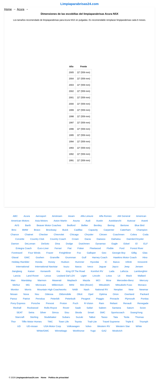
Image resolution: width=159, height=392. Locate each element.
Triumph (143, 321)
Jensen (139, 266)
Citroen (103, 234)
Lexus (48, 275)
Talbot (92, 317)
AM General (124, 216)
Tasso (104, 317)
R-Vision (88, 303)
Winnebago (61, 330)
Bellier (84, 225)
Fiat (70, 248)
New (131, 289)
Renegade (142, 303)
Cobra (133, 234)
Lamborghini (140, 271)
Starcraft (19, 317)
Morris (28, 289)
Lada (111, 271)
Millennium (57, 284)
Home (8, 9)
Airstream (57, 216)
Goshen (40, 257)
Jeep (126, 266)
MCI (98, 280)
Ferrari (58, 248)
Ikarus (116, 262)
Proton (63, 303)
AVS (17, 225)
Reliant (113, 303)
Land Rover (32, 275)
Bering (111, 225)
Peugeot (85, 298)
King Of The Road (75, 271)
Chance (15, 234)
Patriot (26, 298)
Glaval (15, 257)
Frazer (49, 252)
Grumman (70, 257)
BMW (25, 229)
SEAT (20, 312)
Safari (90, 307)
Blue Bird (139, 225)
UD (19, 326)
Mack (129, 275)
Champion (141, 229)
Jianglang (17, 271)
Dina (57, 243)
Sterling (34, 317)
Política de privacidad (58, 377)
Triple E (129, 321)
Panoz (13, 298)
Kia (58, 271)
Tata (115, 317)
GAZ (104, 330)
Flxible (110, 248)
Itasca (78, 266)
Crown (75, 239)
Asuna (76, 220)
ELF (145, 243)
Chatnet (29, 234)
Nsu (37, 294)
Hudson (65, 262)
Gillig (134, 252)
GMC (27, 257)
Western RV (103, 326)
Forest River (136, 248)
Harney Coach (99, 257)
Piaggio (100, 298)
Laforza (124, 271)
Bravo (37, 229)
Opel (90, 294)
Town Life (64, 321)
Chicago (74, 234)
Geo (104, 252)
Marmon (42, 280)
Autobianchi (115, 220)
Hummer (79, 262)
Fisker (80, 248)
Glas (145, 252)
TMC (50, 321)
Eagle (114, 243)
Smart (91, 312)
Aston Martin (60, 220)
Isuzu (66, 266)
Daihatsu (116, 239)
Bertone (124, 225)
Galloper (91, 252)
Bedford (71, 225)
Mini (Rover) (86, 284)
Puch (75, 303)
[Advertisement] (79, 43)
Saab (78, 307)
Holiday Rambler (20, 262)
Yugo (93, 330)
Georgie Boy (118, 252)
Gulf (84, 257)
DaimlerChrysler (135, 239)
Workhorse (78, 330)
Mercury (144, 280)
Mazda (86, 280)
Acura (20, 9)
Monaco (142, 284)
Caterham (125, 229)
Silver (43, 312)
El (136, 243)
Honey (51, 262)
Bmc (14, 229)
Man (13, 280)
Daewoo (101, 239)
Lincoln (96, 275)
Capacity (93, 229)
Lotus (109, 275)
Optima (103, 294)
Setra (31, 312)
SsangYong (136, 312)
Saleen (102, 307)
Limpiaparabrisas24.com (79, 4)
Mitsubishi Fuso (124, 284)
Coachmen (118, 234)
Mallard (141, 275)
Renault (127, 303)
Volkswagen (73, 326)
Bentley (98, 225)
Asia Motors (41, 220)
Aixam (71, 216)
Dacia (88, 239)
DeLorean (30, 243)
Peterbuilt (70, 298)
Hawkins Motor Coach (125, 257)
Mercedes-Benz (125, 280)
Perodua (40, 298)
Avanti (144, 220)
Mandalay (26, 280)
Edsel (127, 243)
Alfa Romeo (105, 216)
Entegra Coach (24, 248)
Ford (121, 248)
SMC (102, 312)
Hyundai (94, 262)
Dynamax (100, 243)
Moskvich (117, 330)
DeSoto (45, 243)
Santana (116, 307)
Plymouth (130, 298)
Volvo (88, 326)
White (139, 326)
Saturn (130, 307)
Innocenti (142, 262)
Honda (38, 262)
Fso (79, 252)
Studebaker (50, 317)
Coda (145, 234)
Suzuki (79, 317)
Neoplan (118, 289)
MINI (71, 284)
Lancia (17, 275)
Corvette (19, 239)
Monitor (15, 289)
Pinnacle (114, 298)
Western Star (123, 326)
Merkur (16, 284)
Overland (129, 294)
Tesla (126, 317)
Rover (66, 307)
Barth (28, 225)
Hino (145, 257)
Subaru (66, 317)
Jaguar (102, 266)
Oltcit (79, 294)
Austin (99, 220)
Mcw (108, 280)
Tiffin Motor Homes (32, 321)
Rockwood (32, 307)
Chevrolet (59, 234)
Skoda (78, 312)
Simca (55, 312)
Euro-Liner (43, 248)
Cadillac (78, 229)
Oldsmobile (65, 294)
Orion (116, 294)
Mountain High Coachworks (51, 289)
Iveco (90, 266)
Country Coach (58, 239)
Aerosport (41, 216)
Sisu (66, 312)
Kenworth (46, 271)
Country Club (37, 239)
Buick (65, 229)
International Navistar (46, 266)
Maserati (56, 280)
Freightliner (65, 252)
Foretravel (17, 252)
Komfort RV (97, 271)
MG (28, 284)
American (141, 216)
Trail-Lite (92, 321)
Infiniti (128, 262)
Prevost (50, 303)
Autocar (131, 220)
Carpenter (109, 229)
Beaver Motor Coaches (49, 225)
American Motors (20, 220)
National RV (101, 289)
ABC (15, 216)
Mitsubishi (104, 284)
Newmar (143, 289)
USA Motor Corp (52, 326)
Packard (144, 294)
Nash (86, 289)
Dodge (69, 243)
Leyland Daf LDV (66, 275)
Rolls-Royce (50, 307)
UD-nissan (32, 326)
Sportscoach (118, 312)
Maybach (72, 280)
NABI (75, 289)
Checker (43, 234)
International (22, 266)
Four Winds (34, 252)
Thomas (139, 317)
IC (106, 262)
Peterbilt (55, 298)
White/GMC (43, 330)
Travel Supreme (111, 321)
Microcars (41, 284)
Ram (101, 303)
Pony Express (18, 303)
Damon (15, 243)
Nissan (13, 294)
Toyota (78, 321)
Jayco (115, 266)
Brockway (51, 229)
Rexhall (17, 307)
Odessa (49, 294)
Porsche (35, 303)
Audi (88, 220)
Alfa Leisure (87, 216)
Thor (13, 321)
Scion (143, 307)
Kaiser (31, 271)
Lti (119, 275)
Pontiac (145, 298)
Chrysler (88, 234)
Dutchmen (84, 243)
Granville (54, 257)
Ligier (84, 275)
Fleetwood (95, 248)
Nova (26, 294)
